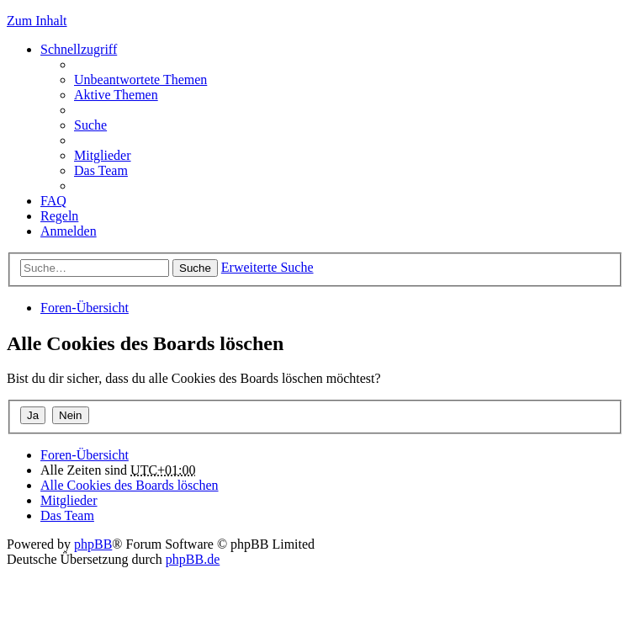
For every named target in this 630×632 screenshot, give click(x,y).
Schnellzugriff (78, 49)
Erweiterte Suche (267, 267)
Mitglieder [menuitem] (102, 155)
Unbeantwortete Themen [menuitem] (140, 79)
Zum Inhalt (37, 20)
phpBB (93, 544)
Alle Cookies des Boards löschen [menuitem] (129, 485)
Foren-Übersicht (84, 307)
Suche (195, 268)
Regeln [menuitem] (59, 216)
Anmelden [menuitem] (68, 231)
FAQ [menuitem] (53, 201)
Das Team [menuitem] (101, 170)
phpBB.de (193, 559)
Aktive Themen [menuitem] (116, 95)
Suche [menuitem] (90, 125)
